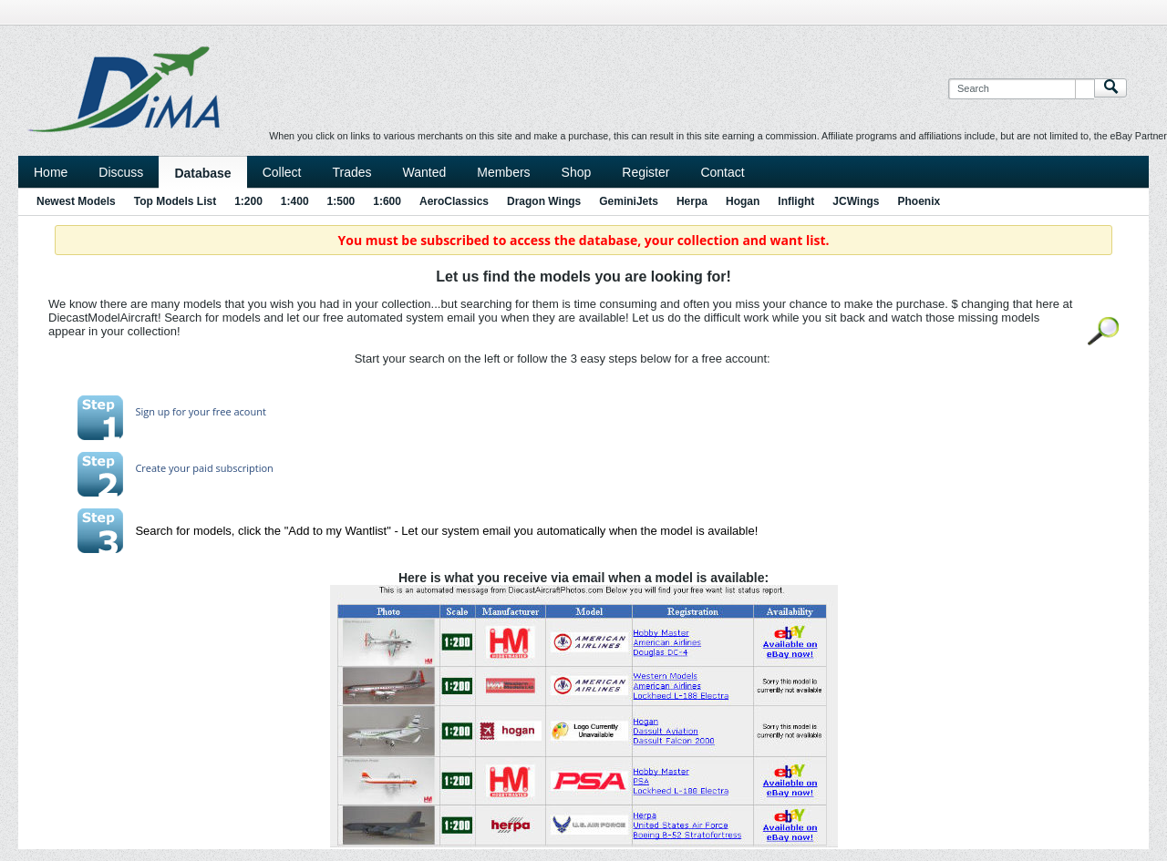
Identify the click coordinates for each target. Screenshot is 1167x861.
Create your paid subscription (204, 468)
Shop (577, 172)
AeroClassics (454, 201)
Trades (351, 172)
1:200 (248, 201)
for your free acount (218, 411)
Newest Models (76, 201)
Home (50, 172)
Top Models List (175, 201)
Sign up (152, 411)
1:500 (341, 201)
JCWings (855, 201)
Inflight (796, 201)
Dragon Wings (544, 201)
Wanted (425, 172)
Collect (282, 172)
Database (202, 173)
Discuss (120, 172)
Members (503, 172)
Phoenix (919, 201)
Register (645, 172)
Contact (722, 172)
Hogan (742, 201)
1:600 (387, 201)
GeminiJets (628, 201)
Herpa (691, 201)
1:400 (295, 201)
